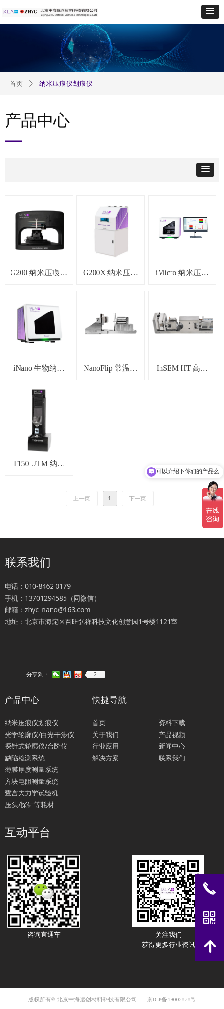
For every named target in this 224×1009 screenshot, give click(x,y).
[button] (210, 12)
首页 (16, 83)
